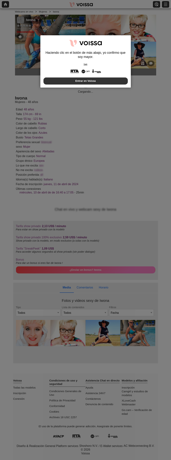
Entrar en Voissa (85, 80)
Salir (85, 64)
